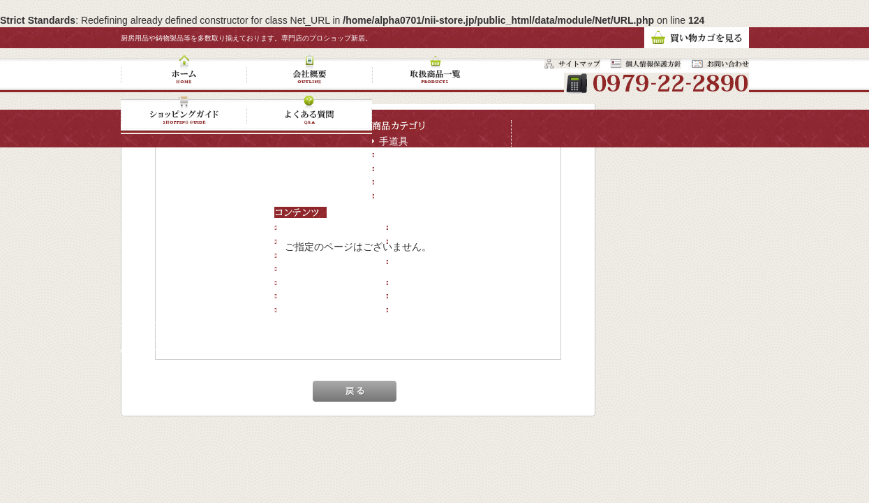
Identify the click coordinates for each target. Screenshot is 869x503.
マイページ (417, 296)
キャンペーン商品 (418, 195)
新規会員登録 (422, 227)
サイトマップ (310, 309)
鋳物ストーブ (408, 154)
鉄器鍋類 (398, 168)
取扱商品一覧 (310, 255)
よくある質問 (310, 282)
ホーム (296, 227)
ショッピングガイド (325, 268)
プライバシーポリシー (442, 241)
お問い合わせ (310, 296)
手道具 (393, 141)
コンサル (412, 309)
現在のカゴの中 (427, 282)
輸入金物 (398, 181)
